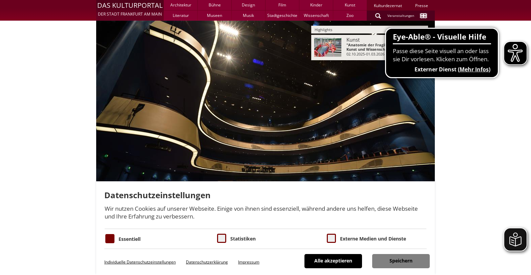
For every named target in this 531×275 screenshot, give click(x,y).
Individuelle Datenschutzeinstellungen (140, 262)
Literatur (181, 15)
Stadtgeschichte (282, 15)
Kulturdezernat (388, 5)
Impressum (248, 262)
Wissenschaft (316, 15)
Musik (248, 15)
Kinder (316, 5)
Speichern (400, 260)
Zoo (350, 15)
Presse (421, 5)
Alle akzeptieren (333, 260)
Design (248, 5)
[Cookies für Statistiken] (221, 238)
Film (282, 5)
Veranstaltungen (400, 15)
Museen (214, 15)
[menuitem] (369, 47)
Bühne (215, 5)
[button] (130, 10)
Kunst (350, 5)
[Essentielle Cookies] (109, 238)
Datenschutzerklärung (207, 262)
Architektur (180, 5)
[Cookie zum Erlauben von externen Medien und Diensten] (331, 238)
